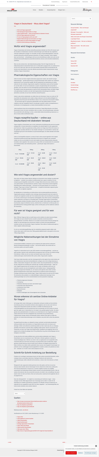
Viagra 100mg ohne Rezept (23, 426)
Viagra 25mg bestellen (22, 420)
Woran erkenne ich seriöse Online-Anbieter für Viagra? (30, 40)
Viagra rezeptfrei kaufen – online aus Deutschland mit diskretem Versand (34, 33)
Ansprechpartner (56, 450)
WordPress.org (74, 90)
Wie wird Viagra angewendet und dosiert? (27, 35)
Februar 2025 (74, 61)
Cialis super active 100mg (23, 429)
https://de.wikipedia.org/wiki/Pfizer (25, 405)
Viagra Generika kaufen (22, 422)
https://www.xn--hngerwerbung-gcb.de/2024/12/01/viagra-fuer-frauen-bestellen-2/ (36, 431)
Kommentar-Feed (75, 87)
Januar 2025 (74, 63)
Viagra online (20, 417)
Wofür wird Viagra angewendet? (24, 30)
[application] (43, 10)
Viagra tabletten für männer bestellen (26, 419)
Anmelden (73, 82)
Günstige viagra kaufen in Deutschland (26, 424)
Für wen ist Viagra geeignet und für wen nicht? (28, 37)
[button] (96, 446)
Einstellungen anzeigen (90, 453)
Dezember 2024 (74, 66)
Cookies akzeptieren (71, 453)
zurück (9, 442)
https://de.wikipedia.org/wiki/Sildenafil (26, 406)
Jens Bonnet (26, 410)
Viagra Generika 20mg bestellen (24, 427)
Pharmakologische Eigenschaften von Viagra (27, 31)
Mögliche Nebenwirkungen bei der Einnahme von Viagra (30, 38)
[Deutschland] (20, 393)
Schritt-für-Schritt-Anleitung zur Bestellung (27, 42)
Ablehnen (80, 453)
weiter (64, 442)
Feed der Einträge (75, 85)
